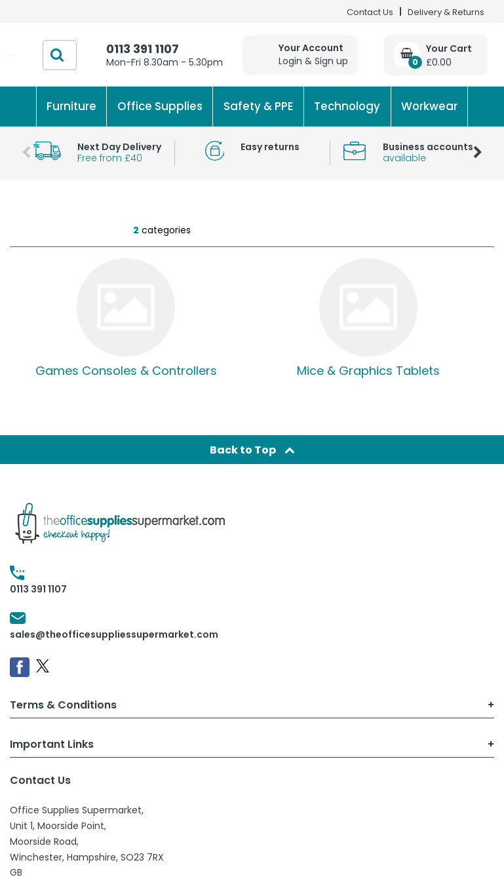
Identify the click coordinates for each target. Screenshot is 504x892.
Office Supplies (160, 106)
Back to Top (252, 449)
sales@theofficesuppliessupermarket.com (114, 634)
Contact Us (370, 12)
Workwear (429, 106)
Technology (347, 106)
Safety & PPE (258, 106)
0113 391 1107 (142, 49)
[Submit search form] (57, 55)
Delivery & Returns (446, 12)
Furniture (71, 106)
